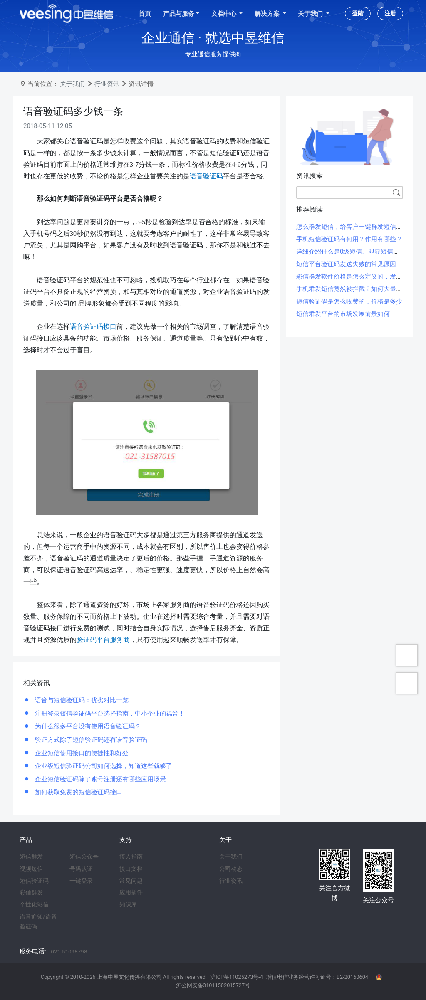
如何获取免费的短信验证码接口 (77, 792)
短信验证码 (34, 880)
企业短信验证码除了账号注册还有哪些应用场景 (99, 779)
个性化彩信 (34, 904)
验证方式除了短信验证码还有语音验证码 (90, 739)
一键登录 (81, 880)
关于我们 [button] (311, 13)
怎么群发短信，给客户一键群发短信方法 (352, 226)
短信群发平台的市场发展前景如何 (343, 314)
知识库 (128, 904)
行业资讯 (106, 84)
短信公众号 (84, 856)
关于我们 (72, 84)
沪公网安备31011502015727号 (213, 985)
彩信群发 (31, 892)
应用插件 (131, 892)
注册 (390, 13)
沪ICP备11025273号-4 (236, 977)
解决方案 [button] (268, 13)
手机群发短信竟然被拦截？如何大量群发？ (355, 289)
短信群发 (31, 856)
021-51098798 (69, 951)
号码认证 (81, 868)
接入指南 (131, 856)
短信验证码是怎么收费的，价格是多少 (349, 301)
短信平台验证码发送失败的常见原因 (346, 264)
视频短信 (31, 868)
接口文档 (131, 868)
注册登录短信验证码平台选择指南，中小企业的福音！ (109, 713)
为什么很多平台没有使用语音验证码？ (87, 726)
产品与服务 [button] (178, 13)
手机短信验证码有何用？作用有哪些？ (349, 239)
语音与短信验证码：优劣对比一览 (81, 700)
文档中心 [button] (224, 13)
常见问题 (131, 880)
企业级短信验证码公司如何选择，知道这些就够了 (102, 766)
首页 (145, 13)
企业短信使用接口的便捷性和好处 (81, 753)
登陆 (358, 13)
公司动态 (231, 868)
